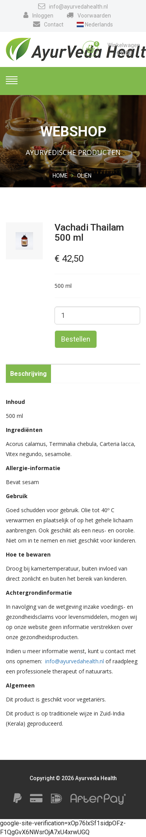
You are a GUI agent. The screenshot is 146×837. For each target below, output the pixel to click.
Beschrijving (28, 373)
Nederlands (95, 24)
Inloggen (38, 15)
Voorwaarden (89, 15)
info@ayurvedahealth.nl (73, 6)
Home (60, 176)
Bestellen (75, 339)
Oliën (84, 176)
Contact (48, 24)
